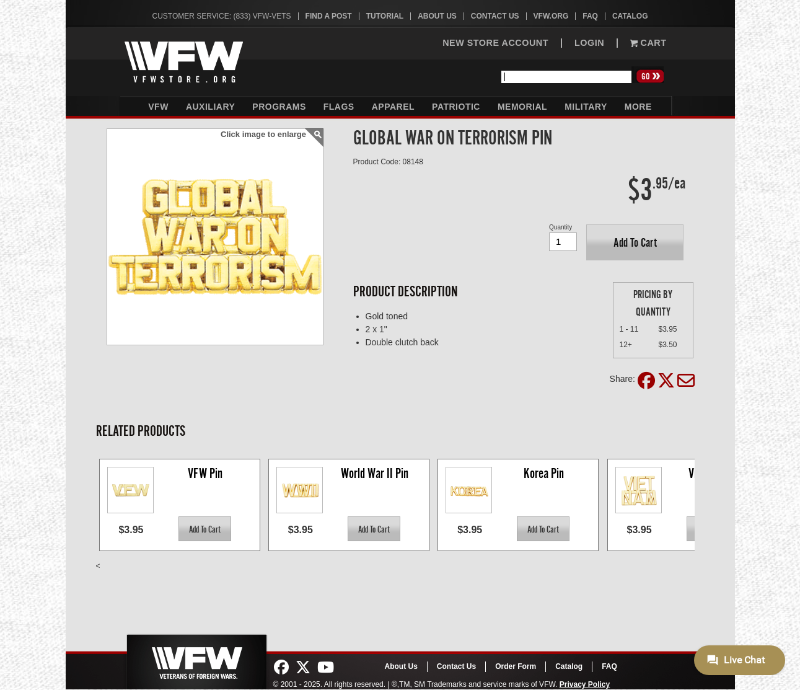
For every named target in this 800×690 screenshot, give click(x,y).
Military (586, 107)
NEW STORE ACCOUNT (495, 43)
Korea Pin (544, 473)
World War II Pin (374, 473)
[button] (635, 242)
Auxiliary (210, 107)
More (638, 107)
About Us (437, 16)
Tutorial (384, 16)
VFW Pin (205, 473)
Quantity (560, 227)
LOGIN (589, 43)
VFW (158, 107)
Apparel (393, 107)
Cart (648, 43)
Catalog (630, 16)
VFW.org (551, 16)
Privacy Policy (585, 684)
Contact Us (495, 16)
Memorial (522, 107)
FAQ (590, 16)
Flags (338, 107)
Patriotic (456, 107)
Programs (278, 107)
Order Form (515, 666)
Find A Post (328, 16)
